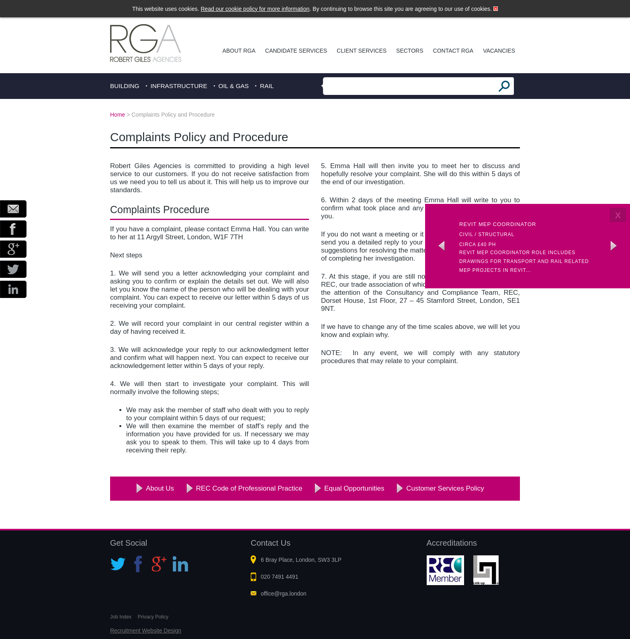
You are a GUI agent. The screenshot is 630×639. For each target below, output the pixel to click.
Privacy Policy (153, 617)
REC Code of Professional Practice (249, 488)
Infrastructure (179, 85)
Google (13, 249)
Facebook (13, 229)
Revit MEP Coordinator (497, 224)
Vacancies (499, 50)
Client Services (362, 50)
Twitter (13, 269)
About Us (160, 488)
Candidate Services (296, 50)
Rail (267, 85)
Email (13, 209)
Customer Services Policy (445, 488)
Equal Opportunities (354, 488)
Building (124, 85)
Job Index (120, 617)
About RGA (239, 50)
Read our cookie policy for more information (255, 9)
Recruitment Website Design (145, 630)
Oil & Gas (234, 85)
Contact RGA (453, 50)
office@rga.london (284, 593)
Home (117, 114)
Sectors (409, 50)
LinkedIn (13, 289)
